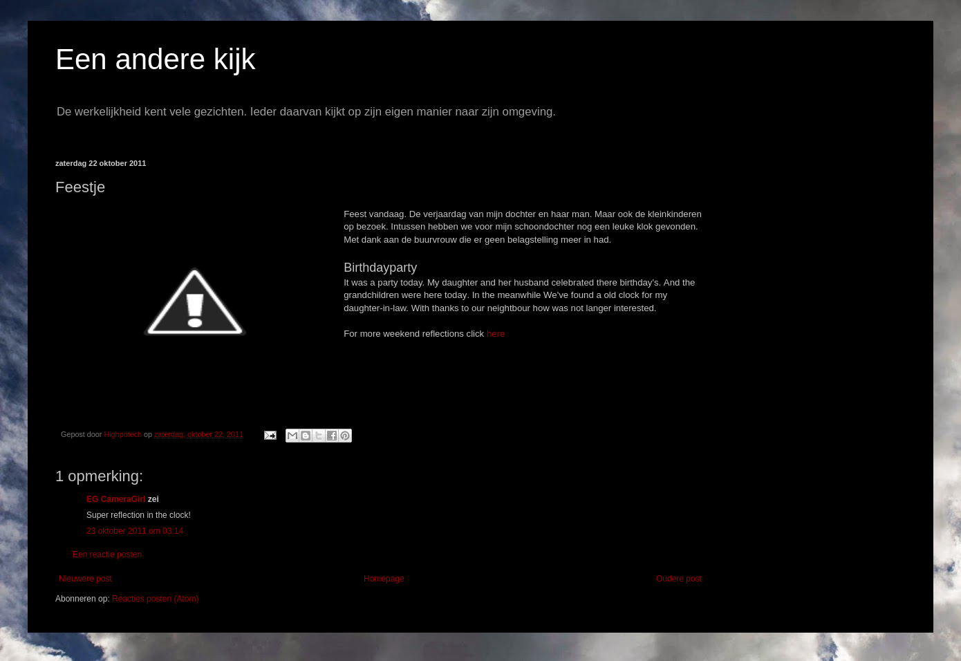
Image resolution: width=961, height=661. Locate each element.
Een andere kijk (155, 59)
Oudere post (679, 579)
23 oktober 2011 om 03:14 (134, 531)
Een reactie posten (107, 554)
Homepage (384, 579)
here (496, 333)
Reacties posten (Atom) (155, 599)
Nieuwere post (85, 579)
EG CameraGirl (115, 499)
